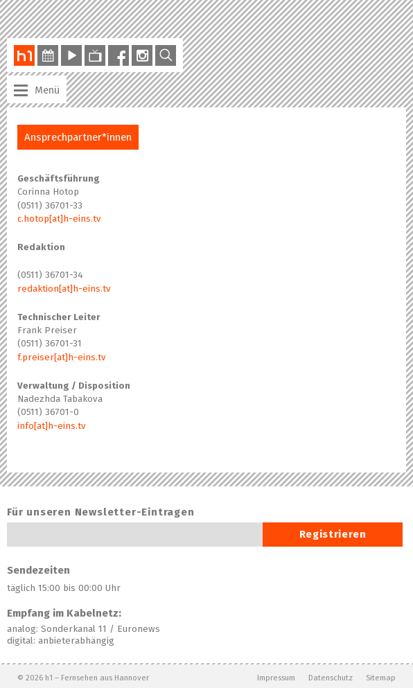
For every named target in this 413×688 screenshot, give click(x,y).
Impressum (276, 677)
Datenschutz (330, 677)
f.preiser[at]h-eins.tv (61, 357)
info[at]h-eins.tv (51, 426)
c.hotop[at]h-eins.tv (59, 218)
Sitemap (381, 677)
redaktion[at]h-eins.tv (64, 288)
